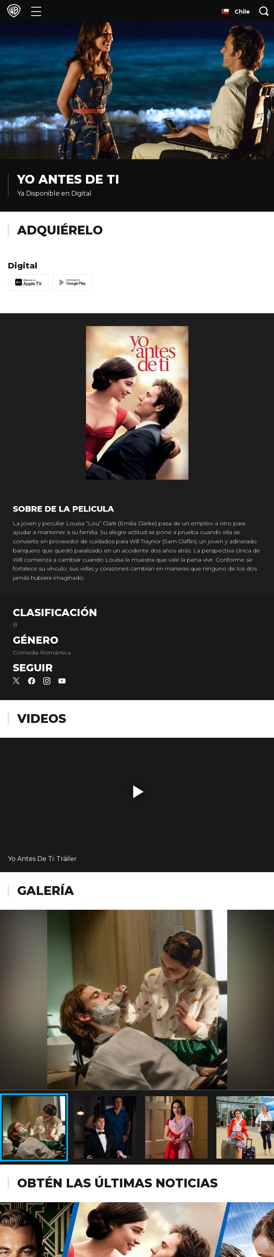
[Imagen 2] (267, 1127)
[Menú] (36, 11)
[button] (138, 791)
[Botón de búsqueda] (264, 11)
